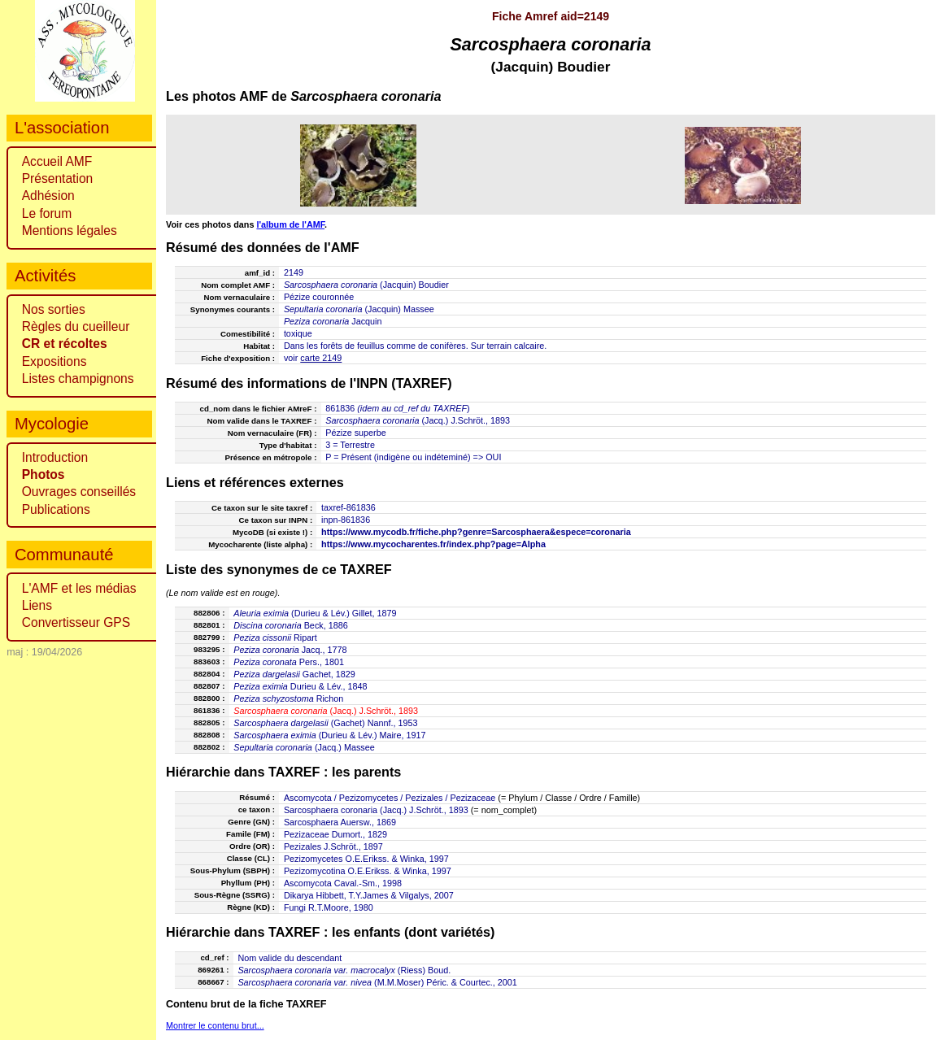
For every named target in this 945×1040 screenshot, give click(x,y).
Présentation (58, 178)
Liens (37, 605)
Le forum (47, 213)
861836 (340, 408)
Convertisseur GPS (76, 622)
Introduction (55, 457)
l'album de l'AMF (290, 224)
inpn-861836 (345, 519)
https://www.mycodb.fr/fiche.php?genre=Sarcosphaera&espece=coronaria (476, 532)
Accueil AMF (57, 161)
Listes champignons (78, 378)
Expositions (54, 361)
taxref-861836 (348, 507)
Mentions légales (69, 230)
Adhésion (48, 195)
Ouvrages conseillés (79, 491)
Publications (56, 509)
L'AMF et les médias (79, 588)
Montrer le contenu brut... (215, 1025)
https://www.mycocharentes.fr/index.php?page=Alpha (433, 544)
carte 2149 (321, 358)
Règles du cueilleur (76, 326)
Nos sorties (53, 309)
